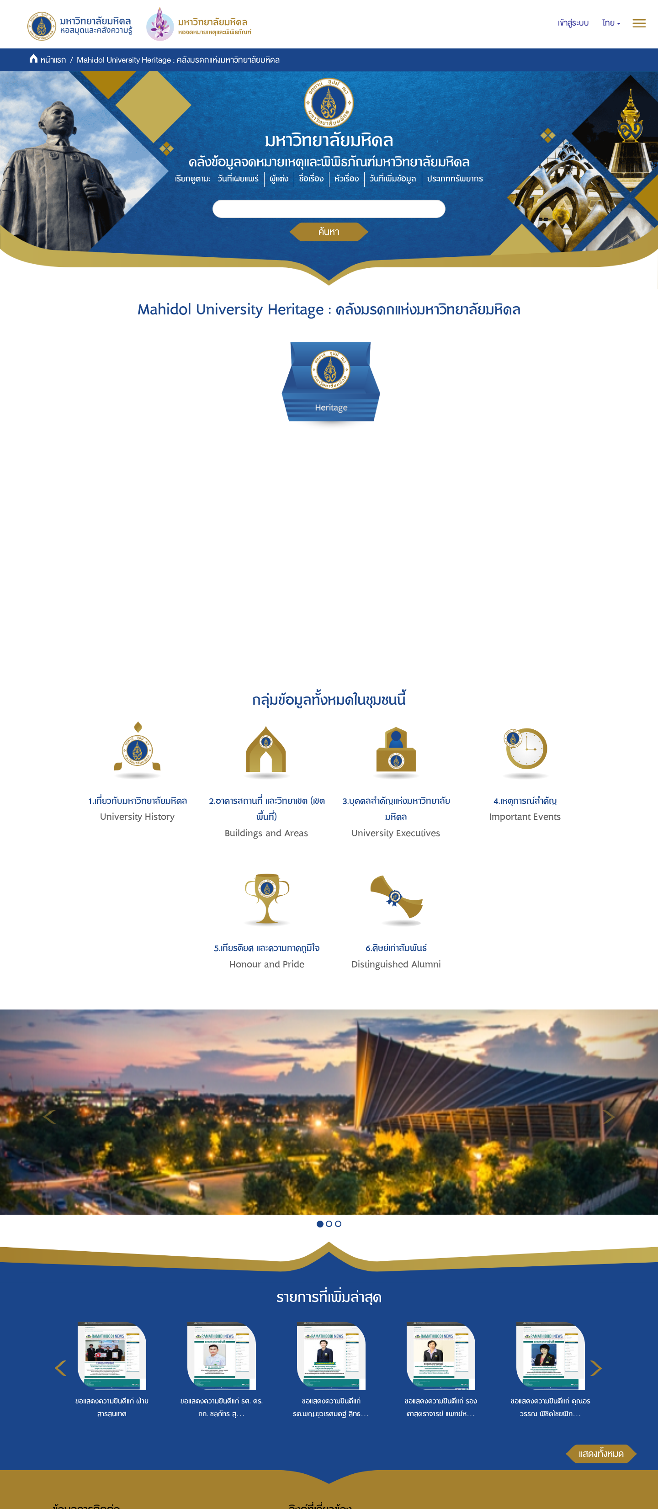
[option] (109, 1387)
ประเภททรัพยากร (455, 179)
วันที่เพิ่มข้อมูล (393, 179)
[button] (611, 23)
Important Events (525, 816)
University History (137, 816)
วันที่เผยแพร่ (238, 179)
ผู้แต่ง (279, 179)
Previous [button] (60, 1368)
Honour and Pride (266, 964)
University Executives (395, 833)
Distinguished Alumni (396, 964)
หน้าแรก (53, 60)
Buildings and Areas (266, 833)
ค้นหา (329, 231)
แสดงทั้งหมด (601, 1453)
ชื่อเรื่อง (311, 179)
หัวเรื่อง (346, 179)
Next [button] (596, 1368)
